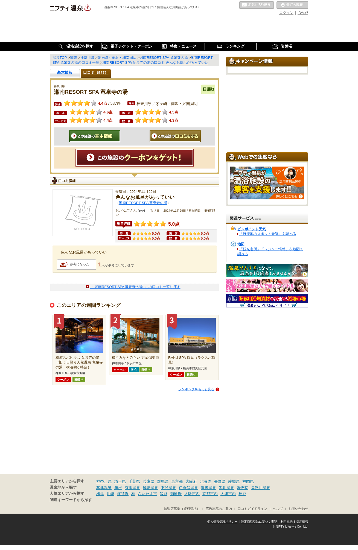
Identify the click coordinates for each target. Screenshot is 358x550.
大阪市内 (192, 493)
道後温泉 (208, 487)
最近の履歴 (292, 5)
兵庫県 (148, 481)
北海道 (205, 481)
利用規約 (287, 521)
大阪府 (191, 481)
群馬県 (162, 481)
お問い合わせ (298, 508)
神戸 (242, 493)
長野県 (219, 481)
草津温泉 (104, 487)
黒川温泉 (226, 487)
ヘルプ (278, 508)
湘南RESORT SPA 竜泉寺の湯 (143, 203)
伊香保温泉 (188, 487)
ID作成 (303, 13)
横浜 (100, 493)
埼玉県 (120, 481)
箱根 (118, 487)
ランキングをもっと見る (196, 389)
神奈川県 (104, 481)
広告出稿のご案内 (219, 508)
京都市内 (210, 493)
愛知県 (234, 481)
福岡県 (248, 481)
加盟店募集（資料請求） (182, 508)
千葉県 (134, 481)
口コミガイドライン (252, 508)
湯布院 (242, 487)
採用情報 (302, 521)
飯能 (163, 493)
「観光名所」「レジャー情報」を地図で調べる (270, 251)
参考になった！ (81, 264)
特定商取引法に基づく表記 (259, 521)
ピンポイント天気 (251, 229)
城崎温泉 (150, 487)
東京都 (177, 481)
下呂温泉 (168, 487)
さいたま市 (147, 493)
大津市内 (228, 493)
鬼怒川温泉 (260, 487)
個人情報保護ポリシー (222, 521)
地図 (241, 244)
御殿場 (176, 493)
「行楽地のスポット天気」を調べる (267, 234)
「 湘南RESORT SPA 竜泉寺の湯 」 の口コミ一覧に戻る (135, 287)
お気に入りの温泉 (256, 5)
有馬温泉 (132, 487)
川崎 (110, 493)
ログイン (286, 13)
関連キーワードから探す (71, 500)
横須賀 (123, 493)
